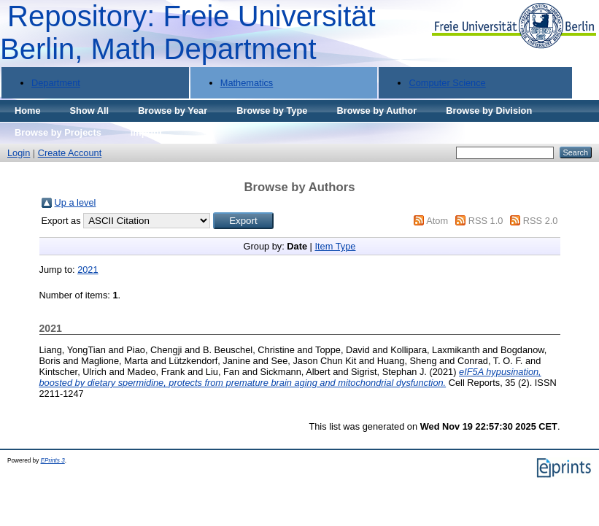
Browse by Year (172, 110)
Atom (437, 220)
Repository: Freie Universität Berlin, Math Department (188, 32)
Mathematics (247, 82)
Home (28, 110)
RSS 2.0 (540, 220)
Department (55, 82)
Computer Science (447, 82)
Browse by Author (376, 110)
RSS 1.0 (485, 220)
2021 (87, 269)
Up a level (75, 202)
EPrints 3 (53, 460)
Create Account (70, 152)
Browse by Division (489, 110)
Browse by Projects (58, 132)
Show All (89, 110)
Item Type (334, 246)
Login (18, 152)
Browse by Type (271, 110)
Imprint (146, 132)
